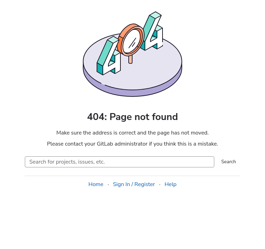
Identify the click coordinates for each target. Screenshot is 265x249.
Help (171, 184)
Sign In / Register (134, 184)
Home (95, 184)
